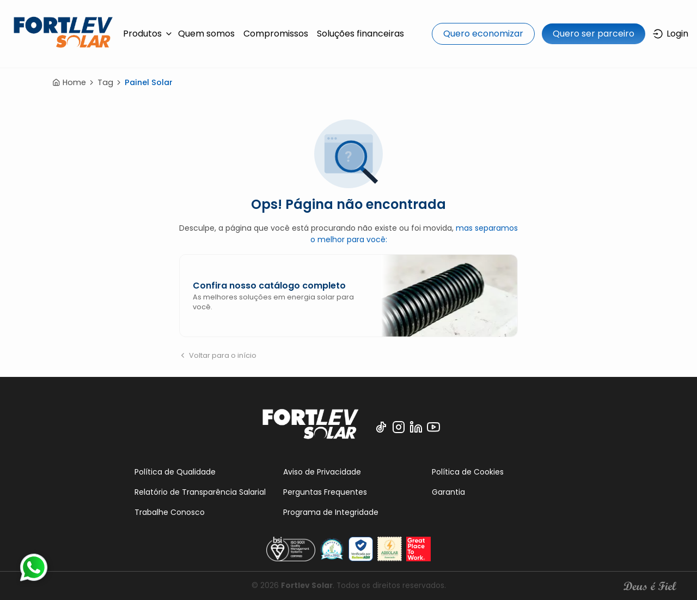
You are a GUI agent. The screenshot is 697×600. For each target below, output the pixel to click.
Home (69, 82)
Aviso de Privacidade (322, 471)
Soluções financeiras (360, 33)
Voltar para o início (217, 355)
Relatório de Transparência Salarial (200, 492)
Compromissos (275, 33)
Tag (105, 82)
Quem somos (206, 33)
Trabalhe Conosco (169, 512)
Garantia (448, 492)
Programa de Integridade (330, 512)
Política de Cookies (468, 471)
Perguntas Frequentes (325, 492)
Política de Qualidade (175, 471)
